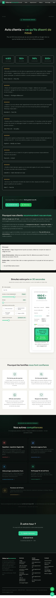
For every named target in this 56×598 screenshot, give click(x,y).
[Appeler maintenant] (52, 594)
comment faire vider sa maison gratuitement (22, 260)
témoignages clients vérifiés (47, 570)
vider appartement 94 (36, 573)
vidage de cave (6, 251)
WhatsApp (26, 205)
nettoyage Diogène (23, 582)
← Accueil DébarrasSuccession (10, 266)
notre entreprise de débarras (48, 567)
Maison (41, 2)
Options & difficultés (8, 305)
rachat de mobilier (20, 75)
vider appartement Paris (36, 563)
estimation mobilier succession (23, 570)
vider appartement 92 (36, 566)
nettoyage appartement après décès (23, 574)
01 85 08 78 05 (12, 205)
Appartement (33, 2)
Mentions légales (48, 573)
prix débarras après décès (36, 580)
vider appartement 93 (36, 570)
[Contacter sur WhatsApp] (52, 589)
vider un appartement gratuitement (22, 579)
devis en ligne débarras (47, 563)
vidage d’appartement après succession (21, 249)
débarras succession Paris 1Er (23, 255)
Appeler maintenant (28, 533)
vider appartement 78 (36, 577)
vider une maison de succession (23, 566)
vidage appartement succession (22, 562)
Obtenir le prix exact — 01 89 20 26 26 (41, 332)
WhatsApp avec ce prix (41, 337)
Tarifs (26, 2)
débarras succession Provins (39, 255)
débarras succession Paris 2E (10, 257)
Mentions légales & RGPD (7, 592)
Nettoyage (47, 2)
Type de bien (6, 287)
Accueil (20, 2)
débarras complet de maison (41, 249)
